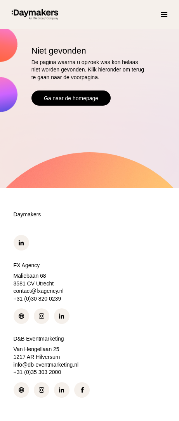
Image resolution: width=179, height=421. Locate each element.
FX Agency (27, 265)
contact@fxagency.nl (39, 291)
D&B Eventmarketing (39, 339)
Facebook (82, 390)
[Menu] (164, 14)
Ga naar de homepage (71, 98)
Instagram (41, 316)
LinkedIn (21, 243)
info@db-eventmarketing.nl (46, 365)
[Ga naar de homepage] (35, 14)
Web (21, 316)
